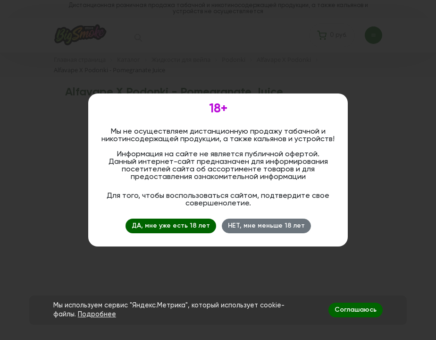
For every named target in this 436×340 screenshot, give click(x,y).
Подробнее (97, 314)
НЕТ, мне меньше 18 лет (266, 225)
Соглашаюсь (356, 309)
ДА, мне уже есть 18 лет (171, 225)
